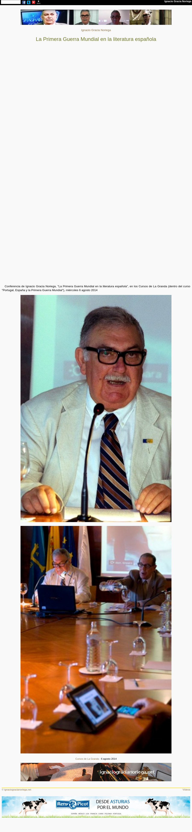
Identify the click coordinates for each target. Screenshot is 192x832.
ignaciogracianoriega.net (17, 789)
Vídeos (186, 789)
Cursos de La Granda (87, 759)
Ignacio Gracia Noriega (96, 30)
